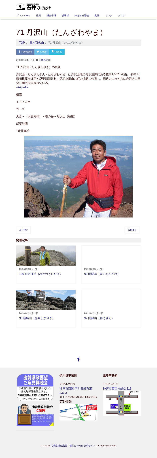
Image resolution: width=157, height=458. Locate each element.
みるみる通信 (82, 15)
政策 (38, 15)
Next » (132, 229)
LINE (86, 51)
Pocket (72, 51)
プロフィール (23, 15)
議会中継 (51, 15)
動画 (97, 15)
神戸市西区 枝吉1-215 (117, 388)
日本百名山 (45, 60)
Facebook (25, 51)
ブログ (121, 15)
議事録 (65, 15)
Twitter (42, 51)
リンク (108, 15)
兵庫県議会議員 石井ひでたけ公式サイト (73, 445)
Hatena (57, 51)
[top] (78, 359)
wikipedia (22, 87)
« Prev (23, 229)
